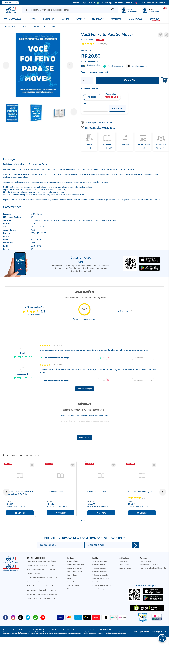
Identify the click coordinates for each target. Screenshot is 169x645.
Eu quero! (135, 545)
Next (70, 65)
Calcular (117, 108)
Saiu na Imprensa (73, 585)
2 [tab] (84, 520)
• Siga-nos (131, 3)
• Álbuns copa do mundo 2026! (152, 3)
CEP (84, 104)
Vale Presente (71, 589)
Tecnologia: (159, 632)
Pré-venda (153, 19)
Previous (6, 65)
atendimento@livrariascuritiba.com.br (153, 568)
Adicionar (20, 512)
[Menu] (150, 10)
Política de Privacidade (100, 575)
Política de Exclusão (99, 568)
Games (65, 19)
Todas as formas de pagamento (95, 72)
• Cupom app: (112, 3)
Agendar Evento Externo (75, 565)
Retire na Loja (71, 582)
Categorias (15, 19)
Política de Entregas (98, 565)
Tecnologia (98, 19)
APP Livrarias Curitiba (74, 571)
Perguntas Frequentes (99, 561)
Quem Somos (124, 565)
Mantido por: (141, 632)
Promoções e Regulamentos (101, 585)
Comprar (127, 80)
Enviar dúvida (84, 437)
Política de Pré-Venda (99, 571)
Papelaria (80, 19)
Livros (33, 19)
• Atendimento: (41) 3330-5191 (85, 3)
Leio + (69, 578)
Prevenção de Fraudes (99, 582)
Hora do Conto (72, 575)
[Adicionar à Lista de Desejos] (160, 35)
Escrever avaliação (84, 389)
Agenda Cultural (72, 561)
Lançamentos (135, 19)
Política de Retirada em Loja (101, 578)
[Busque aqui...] (66, 10)
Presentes (116, 19)
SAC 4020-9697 (145, 561)
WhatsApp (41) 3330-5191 (149, 565)
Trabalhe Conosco (125, 568)
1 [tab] (81, 520)
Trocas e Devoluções (99, 589)
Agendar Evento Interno (75, 568)
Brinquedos (49, 19)
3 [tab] (86, 520)
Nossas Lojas (123, 561)
